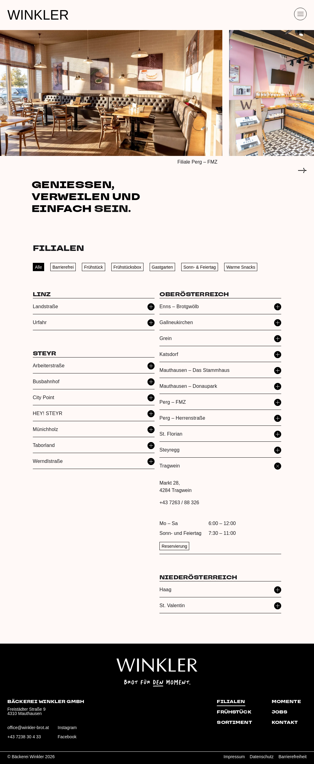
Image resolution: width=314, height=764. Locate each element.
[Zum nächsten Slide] (302, 170)
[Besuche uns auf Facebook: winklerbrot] (78, 739)
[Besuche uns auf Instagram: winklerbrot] (78, 730)
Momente (286, 702)
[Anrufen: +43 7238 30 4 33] (28, 739)
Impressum (234, 756)
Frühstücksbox (127, 267)
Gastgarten (162, 267)
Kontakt (285, 722)
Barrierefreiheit (292, 756)
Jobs (280, 712)
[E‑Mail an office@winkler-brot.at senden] (28, 730)
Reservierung (174, 546)
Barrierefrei (63, 267)
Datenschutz (262, 756)
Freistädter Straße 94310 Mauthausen (26, 711)
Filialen (231, 702)
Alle (38, 267)
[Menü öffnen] (300, 14)
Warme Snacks (240, 267)
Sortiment (234, 722)
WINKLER (38, 14)
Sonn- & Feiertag (199, 267)
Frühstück (93, 267)
